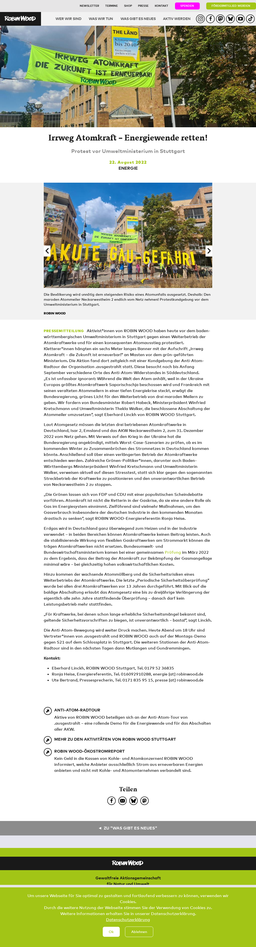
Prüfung (173, 552)
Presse (143, 5)
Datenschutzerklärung (128, 924)
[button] (47, 251)
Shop (128, 5)
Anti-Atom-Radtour (77, 709)
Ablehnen (139, 937)
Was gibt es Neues (138, 18)
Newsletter (89, 5)
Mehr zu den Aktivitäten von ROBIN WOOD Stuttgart (115, 739)
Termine (111, 5)
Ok (111, 937)
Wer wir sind (69, 18)
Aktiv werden (176, 18)
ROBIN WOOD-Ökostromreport (89, 751)
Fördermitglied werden (231, 5)
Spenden (187, 5)
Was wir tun (101, 18)
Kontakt (161, 5)
